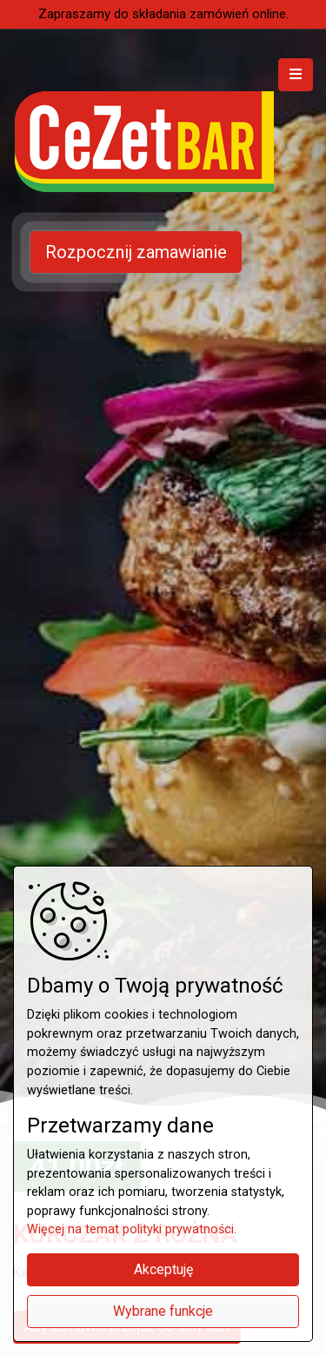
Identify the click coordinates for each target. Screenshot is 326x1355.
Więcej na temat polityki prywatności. (131, 1229)
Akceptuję (163, 1269)
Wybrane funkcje (163, 1311)
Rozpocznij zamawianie (136, 252)
